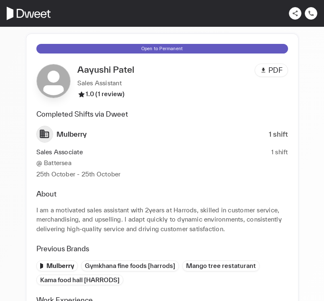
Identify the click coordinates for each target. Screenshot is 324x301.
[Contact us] (311, 13)
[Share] (295, 13)
